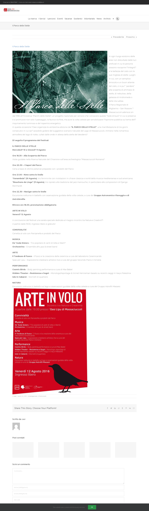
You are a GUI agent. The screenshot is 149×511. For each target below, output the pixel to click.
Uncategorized (32, 396)
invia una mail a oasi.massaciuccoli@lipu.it (31, 2)
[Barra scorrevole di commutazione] (113, 18)
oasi (15, 396)
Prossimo (130, 37)
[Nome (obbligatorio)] (68, 487)
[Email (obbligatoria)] (68, 493)
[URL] (68, 499)
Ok (92, 507)
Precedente (118, 37)
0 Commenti (42, 396)
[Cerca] (117, 18)
